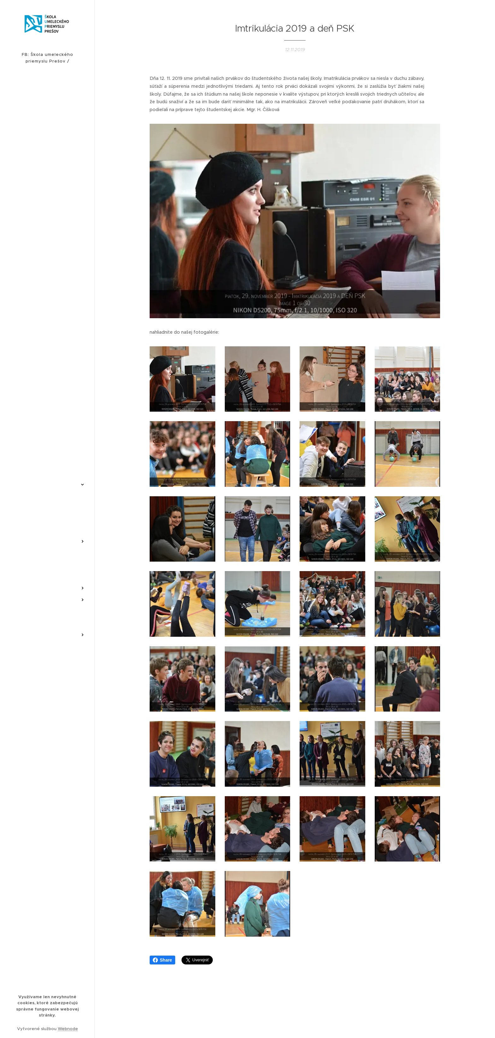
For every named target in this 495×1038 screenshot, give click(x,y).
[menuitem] (47, 337)
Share (162, 960)
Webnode (68, 1028)
